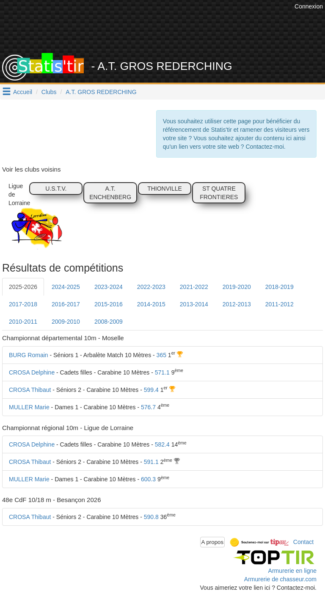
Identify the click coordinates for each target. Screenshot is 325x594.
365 (161, 355)
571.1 (162, 372)
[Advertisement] (169, 32)
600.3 (148, 479)
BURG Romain (28, 355)
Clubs (49, 92)
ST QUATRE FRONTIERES (219, 192)
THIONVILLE (164, 188)
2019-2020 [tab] (237, 286)
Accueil (22, 92)
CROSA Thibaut (30, 389)
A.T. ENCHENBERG (110, 192)
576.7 (148, 407)
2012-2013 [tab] (237, 304)
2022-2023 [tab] (151, 286)
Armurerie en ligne (292, 570)
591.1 (151, 461)
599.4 (151, 389)
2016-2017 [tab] (66, 304)
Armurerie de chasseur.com (280, 579)
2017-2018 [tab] (23, 304)
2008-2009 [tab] (108, 321)
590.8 (151, 517)
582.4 (162, 444)
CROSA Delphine (32, 372)
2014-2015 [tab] (151, 304)
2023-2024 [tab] (108, 286)
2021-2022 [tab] (194, 286)
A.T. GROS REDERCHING (101, 92)
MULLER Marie (29, 407)
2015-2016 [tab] (108, 304)
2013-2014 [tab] (194, 304)
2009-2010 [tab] (66, 321)
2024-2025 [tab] (66, 286)
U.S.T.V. (55, 188)
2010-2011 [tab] (23, 321)
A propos (212, 542)
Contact (303, 541)
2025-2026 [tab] (23, 286)
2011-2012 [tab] (279, 304)
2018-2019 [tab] (279, 286)
